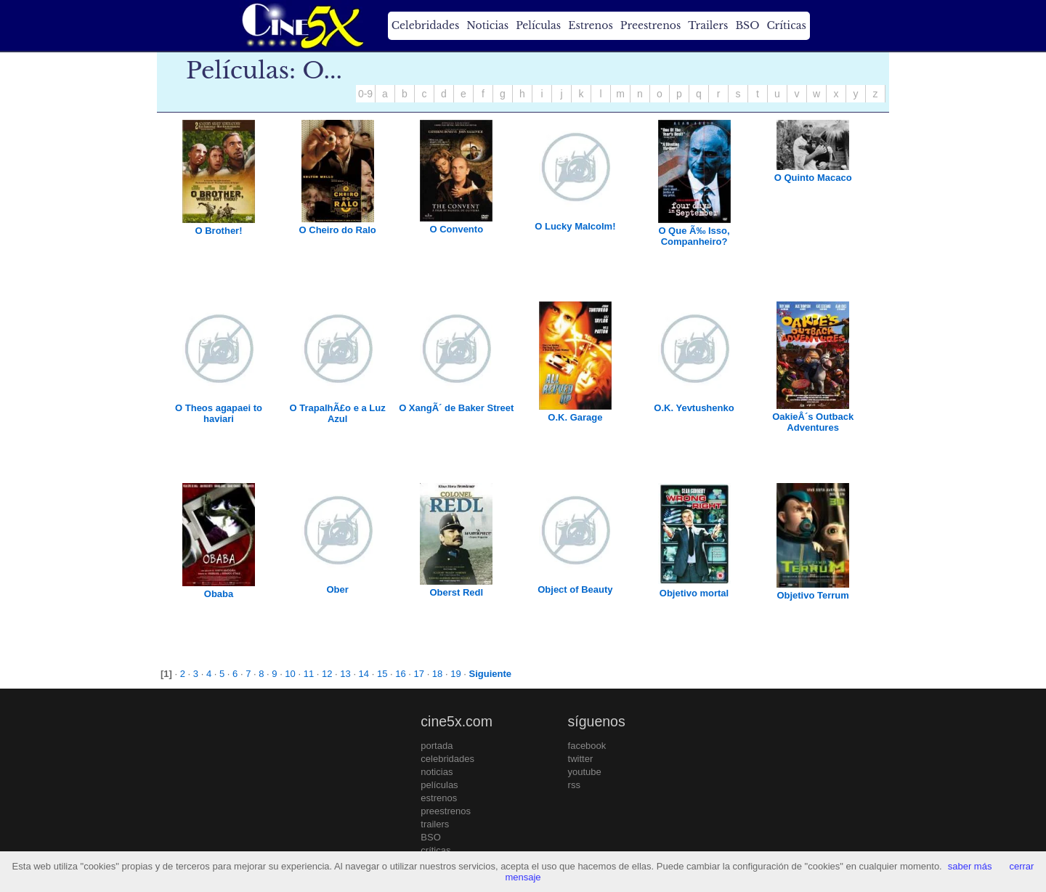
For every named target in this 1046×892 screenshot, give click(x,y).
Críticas (786, 25)
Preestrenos (650, 25)
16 (400, 673)
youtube (584, 771)
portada (437, 745)
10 (290, 673)
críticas (435, 850)
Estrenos (590, 25)
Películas (538, 25)
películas (439, 784)
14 (364, 673)
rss (574, 784)
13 (345, 673)
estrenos (439, 797)
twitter (580, 758)
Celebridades (425, 25)
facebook (587, 745)
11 (309, 673)
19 (455, 673)
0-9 (365, 94)
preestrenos (446, 811)
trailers (435, 824)
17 (419, 673)
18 (437, 673)
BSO (747, 25)
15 (382, 673)
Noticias (487, 25)
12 (327, 673)
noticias (437, 771)
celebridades (447, 758)
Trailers (708, 25)
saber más (970, 866)
